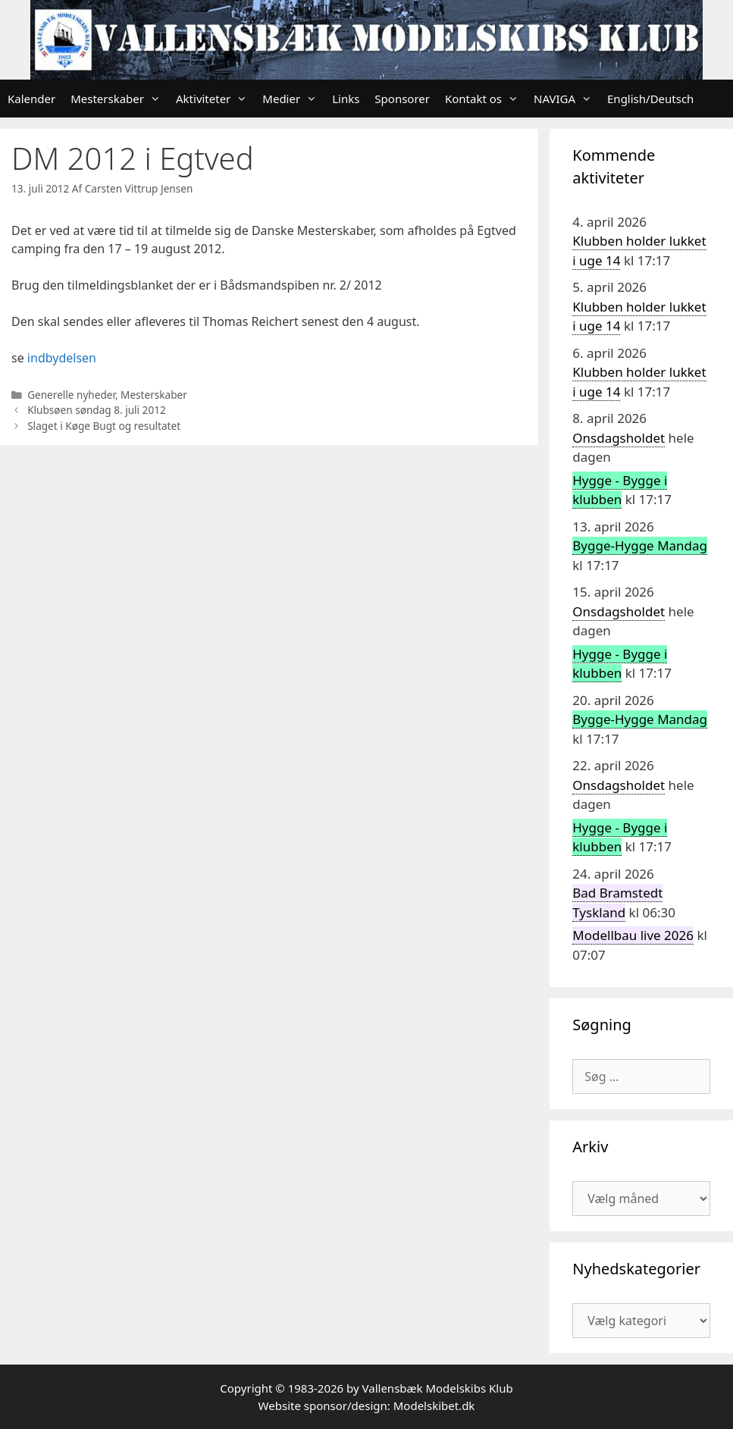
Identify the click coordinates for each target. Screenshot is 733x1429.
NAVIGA (567, 99)
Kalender (31, 98)
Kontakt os (485, 99)
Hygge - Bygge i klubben (619, 490)
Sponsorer (402, 98)
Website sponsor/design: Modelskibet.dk (366, 1405)
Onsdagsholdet (618, 438)
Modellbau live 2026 (633, 935)
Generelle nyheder (71, 394)
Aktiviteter (215, 99)
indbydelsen (61, 357)
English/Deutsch (650, 98)
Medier (293, 99)
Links (345, 98)
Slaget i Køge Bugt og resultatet (103, 425)
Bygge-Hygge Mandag (639, 545)
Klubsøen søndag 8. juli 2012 (96, 410)
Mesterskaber (119, 99)
